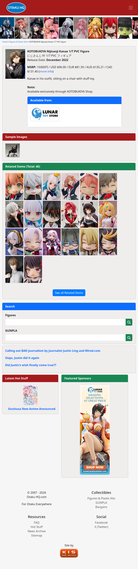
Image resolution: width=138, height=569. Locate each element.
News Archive (37, 531)
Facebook (101, 523)
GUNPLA (11, 331)
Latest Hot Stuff (16, 378)
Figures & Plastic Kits (18, 42)
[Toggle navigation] (131, 7)
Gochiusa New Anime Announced (31, 409)
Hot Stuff (37, 527)
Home (4, 42)
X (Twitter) (101, 527)
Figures (10, 315)
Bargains (101, 507)
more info (46, 71)
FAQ (36, 523)
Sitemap (36, 535)
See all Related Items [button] (69, 293)
